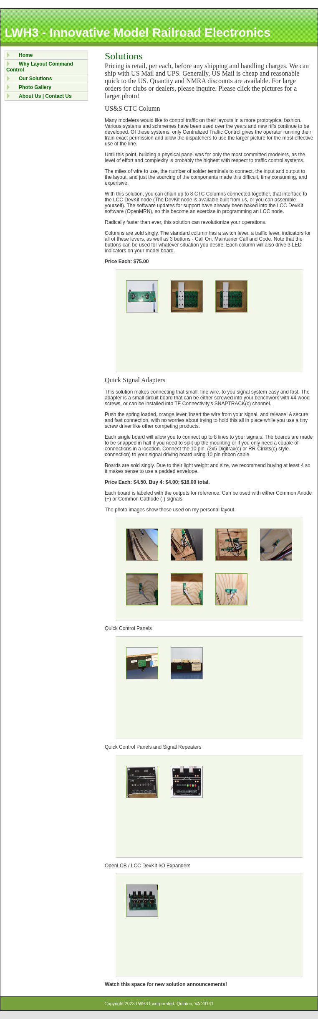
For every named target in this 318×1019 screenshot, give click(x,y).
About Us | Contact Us (45, 96)
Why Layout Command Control (39, 67)
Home (26, 55)
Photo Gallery (35, 87)
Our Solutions (35, 78)
